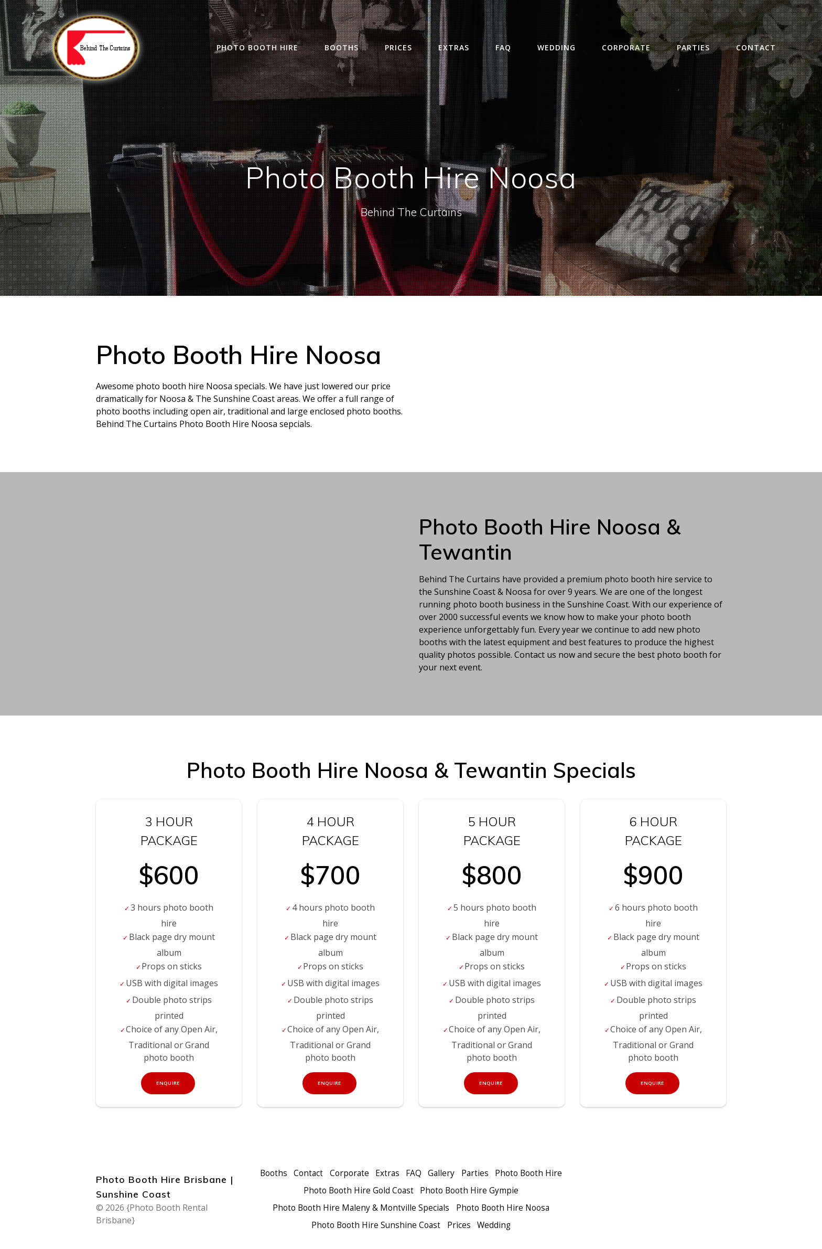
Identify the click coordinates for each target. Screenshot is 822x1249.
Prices (398, 47)
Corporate (626, 47)
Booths (342, 47)
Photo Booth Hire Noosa (505, 1208)
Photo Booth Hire (257, 47)
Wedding (556, 47)
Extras (453, 47)
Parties (693, 47)
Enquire (168, 1084)
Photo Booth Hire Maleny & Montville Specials (358, 1208)
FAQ (503, 47)
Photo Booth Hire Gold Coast (395, 1192)
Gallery (480, 1175)
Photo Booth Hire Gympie (509, 1192)
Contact (756, 47)
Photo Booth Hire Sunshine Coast (375, 1225)
